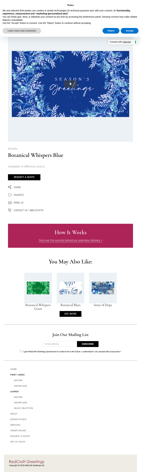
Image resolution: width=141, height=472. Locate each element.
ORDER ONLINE (18, 430)
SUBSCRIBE (88, 344)
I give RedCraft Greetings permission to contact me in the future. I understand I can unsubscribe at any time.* (72, 351)
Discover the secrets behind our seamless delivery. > (70, 240)
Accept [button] (129, 30)
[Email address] (60, 344)
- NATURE (18, 380)
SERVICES (15, 425)
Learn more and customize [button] (22, 30)
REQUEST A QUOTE (24, 177)
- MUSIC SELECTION (23, 408)
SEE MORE (70, 313)
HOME (13, 369)
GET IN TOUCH (17, 442)
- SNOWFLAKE (20, 386)
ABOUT (14, 414)
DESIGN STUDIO (18, 419)
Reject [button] (111, 30)
